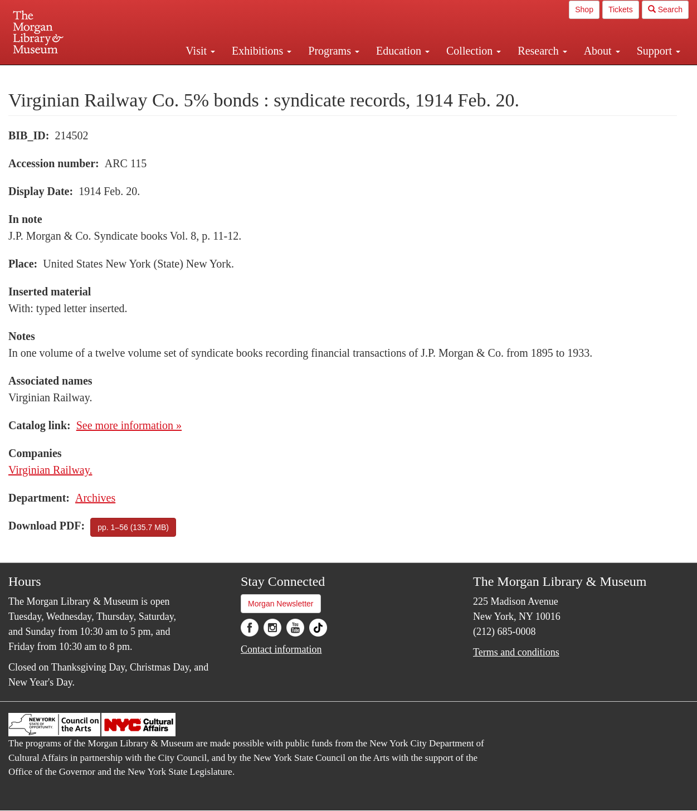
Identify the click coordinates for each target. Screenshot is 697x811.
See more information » (129, 425)
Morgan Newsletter (281, 603)
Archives (95, 498)
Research (542, 51)
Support (658, 51)
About (602, 51)
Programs (333, 51)
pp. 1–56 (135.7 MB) (133, 527)
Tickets (620, 9)
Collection (473, 51)
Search (665, 9)
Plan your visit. (216, 75)
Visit (200, 51)
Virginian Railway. (50, 470)
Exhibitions (261, 51)
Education (403, 51)
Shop (584, 9)
